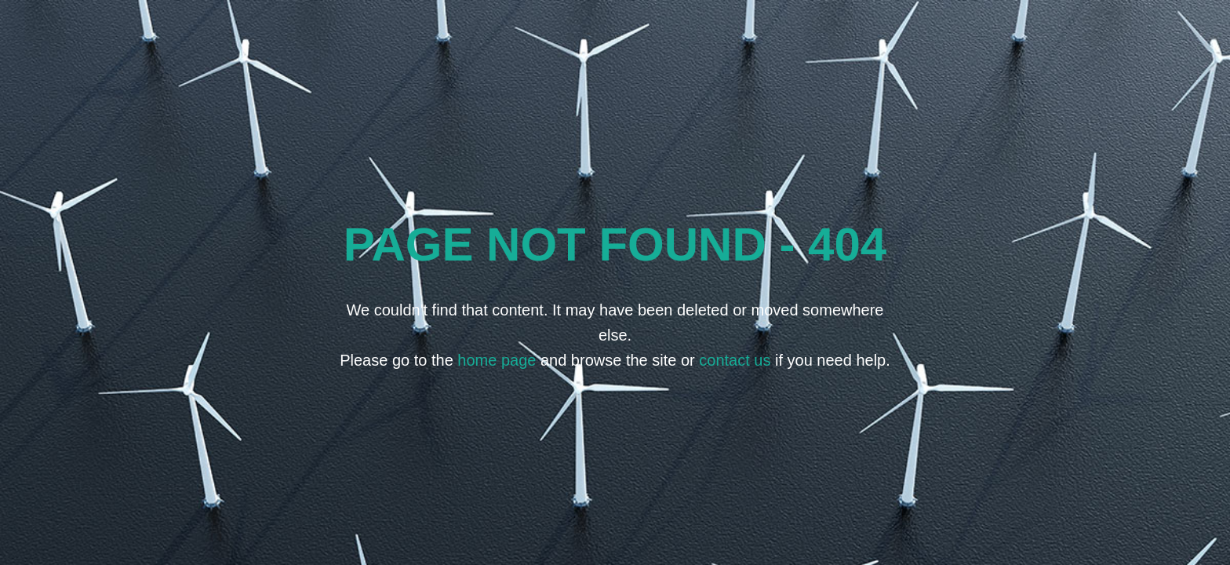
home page (496, 360)
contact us (734, 360)
